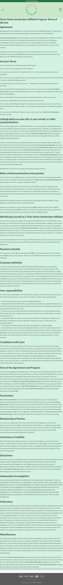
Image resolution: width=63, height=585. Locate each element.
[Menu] (2, 10)
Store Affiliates (31, 579)
